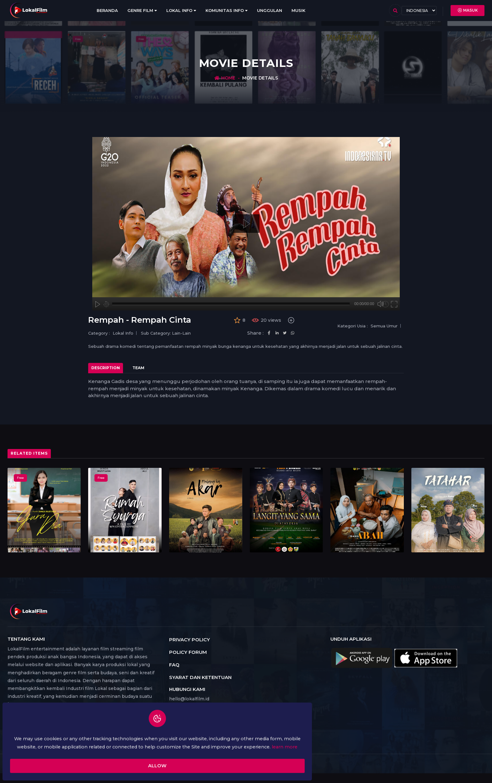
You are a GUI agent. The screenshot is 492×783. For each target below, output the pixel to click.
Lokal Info (181, 10)
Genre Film (142, 10)
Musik (298, 10)
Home (228, 78)
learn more (101, 740)
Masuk (467, 10)
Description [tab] (105, 367)
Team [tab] (138, 367)
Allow (86, 760)
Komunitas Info (227, 10)
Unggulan (269, 10)
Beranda (107, 10)
